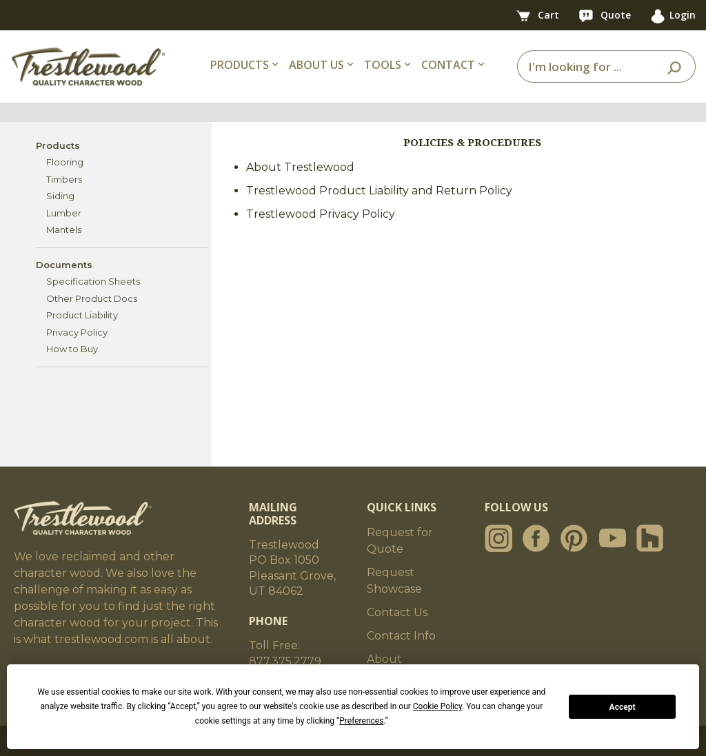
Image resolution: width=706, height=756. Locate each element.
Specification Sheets (93, 281)
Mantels (63, 229)
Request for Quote (400, 540)
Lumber (63, 212)
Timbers (64, 179)
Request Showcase (394, 580)
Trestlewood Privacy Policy (320, 214)
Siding (60, 195)
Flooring (64, 161)
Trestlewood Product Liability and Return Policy (379, 190)
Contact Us (397, 612)
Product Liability (82, 314)
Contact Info (401, 635)
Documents (64, 264)
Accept (622, 707)
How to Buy (72, 348)
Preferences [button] (361, 721)
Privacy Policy (77, 332)
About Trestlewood (300, 167)
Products (58, 145)
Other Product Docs (91, 298)
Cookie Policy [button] (437, 706)
